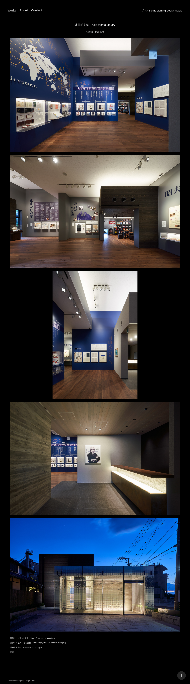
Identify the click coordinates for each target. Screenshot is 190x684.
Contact (36, 10)
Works (12, 10)
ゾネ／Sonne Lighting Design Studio (161, 10)
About (24, 10)
